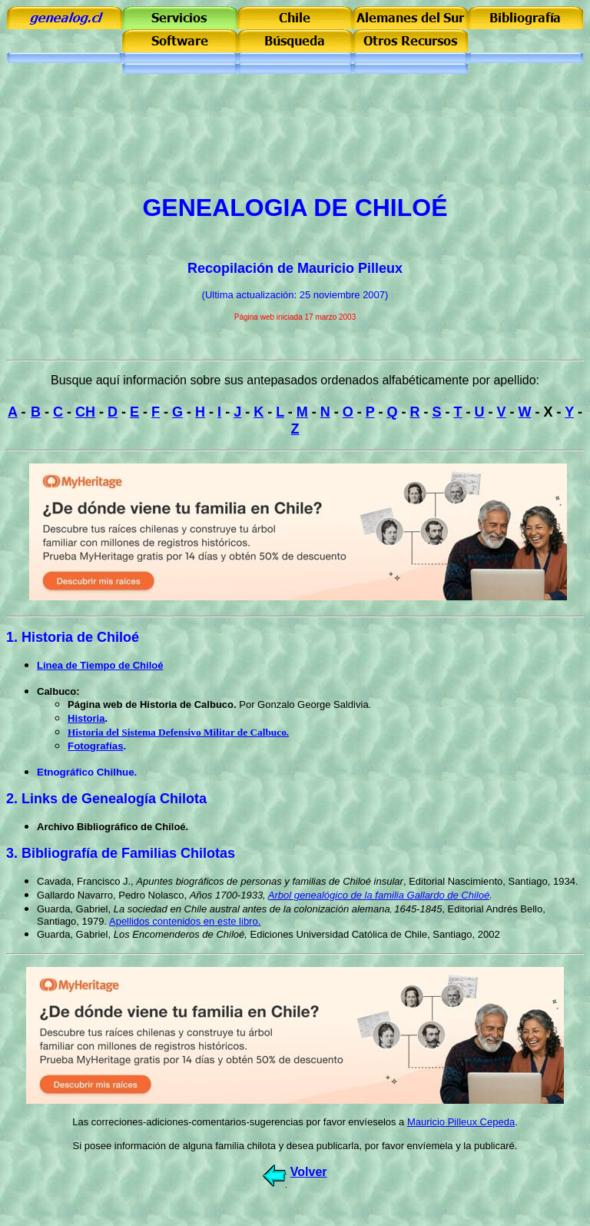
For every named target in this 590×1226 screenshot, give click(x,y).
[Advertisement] (295, 146)
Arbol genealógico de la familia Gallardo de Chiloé (378, 895)
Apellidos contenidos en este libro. (184, 921)
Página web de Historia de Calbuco (151, 704)
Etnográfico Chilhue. (87, 772)
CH (85, 412)
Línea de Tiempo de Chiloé (100, 665)
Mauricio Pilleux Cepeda (461, 1122)
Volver (308, 1171)
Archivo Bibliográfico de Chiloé (111, 826)
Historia (86, 718)
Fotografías (96, 746)
